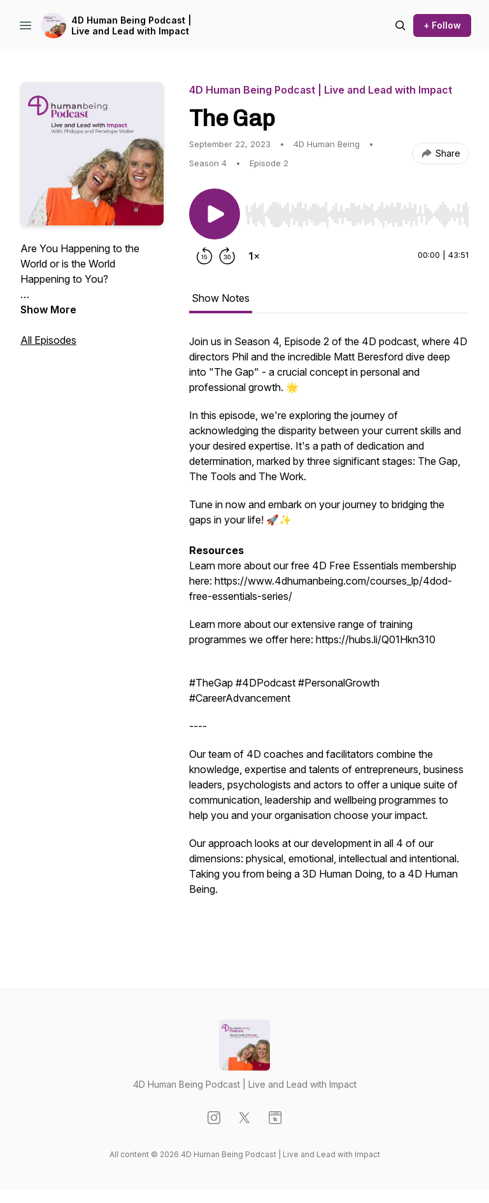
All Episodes (48, 340)
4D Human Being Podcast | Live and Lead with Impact (131, 26)
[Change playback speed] (254, 256)
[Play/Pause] (214, 214)
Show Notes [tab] (221, 298)
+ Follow (442, 25)
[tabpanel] (329, 635)
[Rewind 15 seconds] (204, 256)
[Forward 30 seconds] (227, 256)
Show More (48, 309)
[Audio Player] (357, 210)
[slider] (357, 214)
